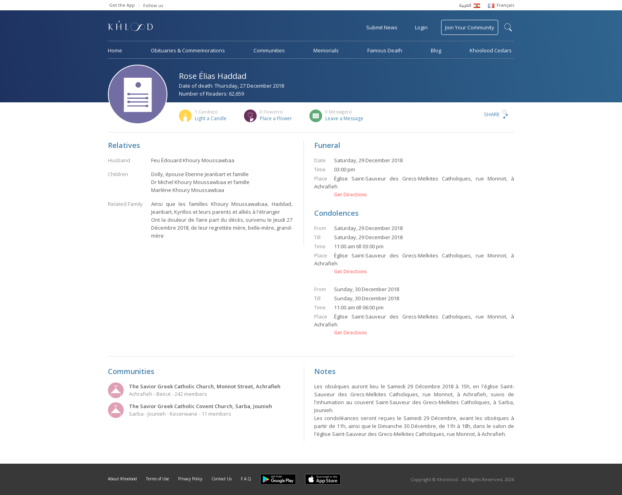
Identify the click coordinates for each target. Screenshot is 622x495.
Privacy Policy (190, 479)
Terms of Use (157, 479)
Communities (269, 50)
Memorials (326, 50)
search (508, 27)
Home (115, 50)
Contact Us (221, 479)
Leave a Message (344, 118)
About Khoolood (122, 479)
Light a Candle (211, 118)
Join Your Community (469, 27)
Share (492, 114)
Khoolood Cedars (491, 50)
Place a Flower (276, 118)
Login (421, 27)
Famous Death (384, 50)
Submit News (381, 27)
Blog (436, 50)
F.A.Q (246, 479)
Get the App (122, 5)
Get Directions (350, 195)
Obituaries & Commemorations (188, 50)
